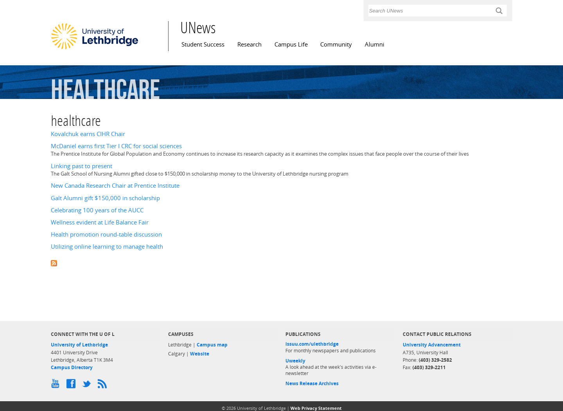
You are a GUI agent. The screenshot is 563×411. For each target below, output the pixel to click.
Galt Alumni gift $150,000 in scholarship (105, 198)
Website (199, 354)
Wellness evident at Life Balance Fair (100, 222)
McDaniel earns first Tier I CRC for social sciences (116, 146)
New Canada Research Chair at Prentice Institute (115, 185)
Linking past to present (81, 166)
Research (249, 44)
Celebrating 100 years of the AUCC (97, 210)
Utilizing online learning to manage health (107, 246)
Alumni (374, 44)
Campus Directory (72, 367)
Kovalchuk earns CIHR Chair (88, 134)
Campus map (212, 345)
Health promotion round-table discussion (106, 234)
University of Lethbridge (79, 345)
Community (336, 44)
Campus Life (291, 44)
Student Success (202, 44)
